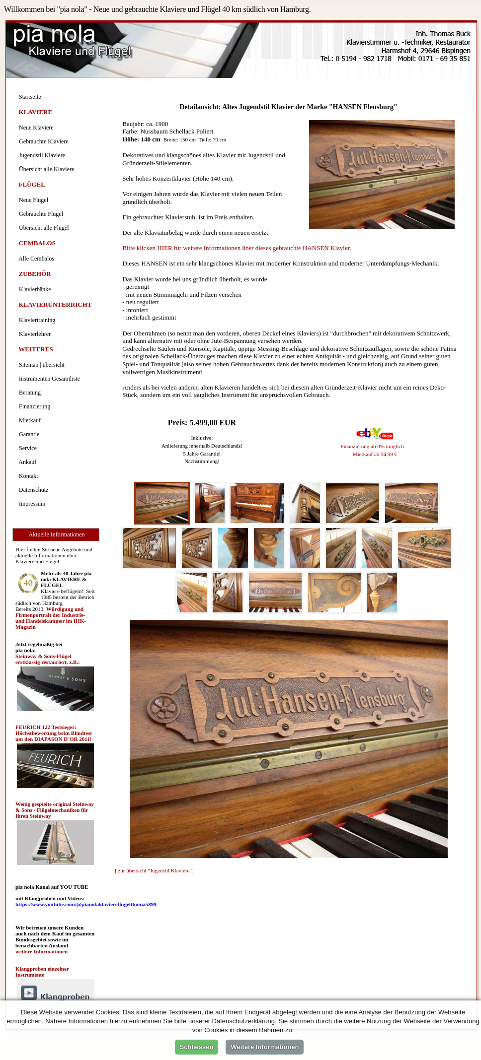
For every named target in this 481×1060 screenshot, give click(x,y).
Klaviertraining (35, 320)
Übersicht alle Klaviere (45, 169)
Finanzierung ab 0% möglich (371, 446)
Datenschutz (32, 489)
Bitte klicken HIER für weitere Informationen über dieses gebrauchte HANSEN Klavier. (236, 248)
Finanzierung (33, 406)
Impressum (30, 503)
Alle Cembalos (35, 258)
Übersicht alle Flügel (42, 227)
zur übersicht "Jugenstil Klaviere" (155, 870)
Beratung (28, 392)
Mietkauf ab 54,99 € (375, 454)
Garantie (27, 434)
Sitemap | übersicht (40, 364)
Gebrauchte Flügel (39, 213)
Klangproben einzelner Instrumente (42, 972)
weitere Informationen (41, 951)
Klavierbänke (33, 289)
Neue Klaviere (35, 127)
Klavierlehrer (33, 334)
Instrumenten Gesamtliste (48, 378)
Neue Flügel (32, 200)
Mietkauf (28, 420)
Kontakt (27, 475)
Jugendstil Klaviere (40, 155)
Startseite (28, 96)
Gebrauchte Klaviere (42, 141)
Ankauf (26, 462)
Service (26, 448)
